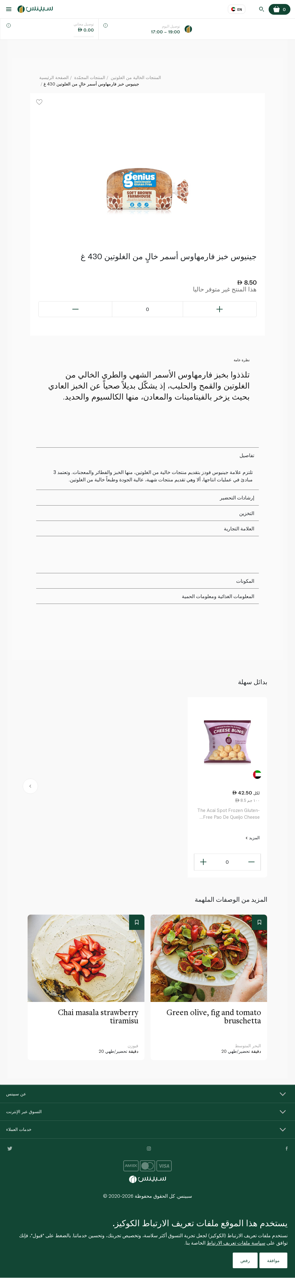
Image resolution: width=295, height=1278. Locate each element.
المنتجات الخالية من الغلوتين (136, 77)
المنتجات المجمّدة (89, 77)
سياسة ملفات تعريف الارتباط (236, 1243)
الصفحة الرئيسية (54, 77)
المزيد (252, 837)
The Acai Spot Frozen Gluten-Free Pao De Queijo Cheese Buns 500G (228, 814)
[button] (30, 787)
